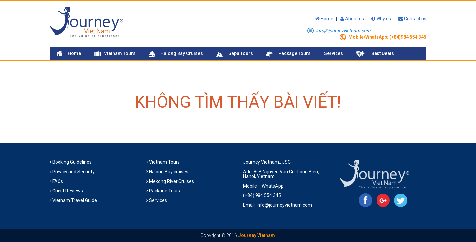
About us (352, 18)
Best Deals (382, 53)
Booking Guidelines (72, 162)
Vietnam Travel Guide (74, 200)
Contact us (412, 18)
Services (333, 53)
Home (324, 18)
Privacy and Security (73, 171)
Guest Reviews (67, 191)
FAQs (57, 181)
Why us (381, 18)
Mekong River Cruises (171, 181)
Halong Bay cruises (168, 171)
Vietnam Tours (120, 53)
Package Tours (294, 53)
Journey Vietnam (256, 235)
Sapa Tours (240, 53)
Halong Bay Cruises (181, 53)
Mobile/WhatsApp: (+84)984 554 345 (387, 37)
